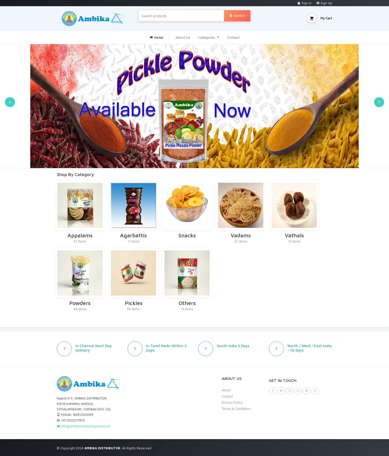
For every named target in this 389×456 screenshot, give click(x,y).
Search (237, 16)
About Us (183, 37)
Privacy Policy (232, 402)
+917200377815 (71, 420)
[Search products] (181, 15)
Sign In (304, 3)
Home (156, 37)
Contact (233, 37)
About (226, 390)
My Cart (319, 18)
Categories (207, 37)
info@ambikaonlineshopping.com (83, 426)
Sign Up (324, 3)
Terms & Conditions (236, 409)
